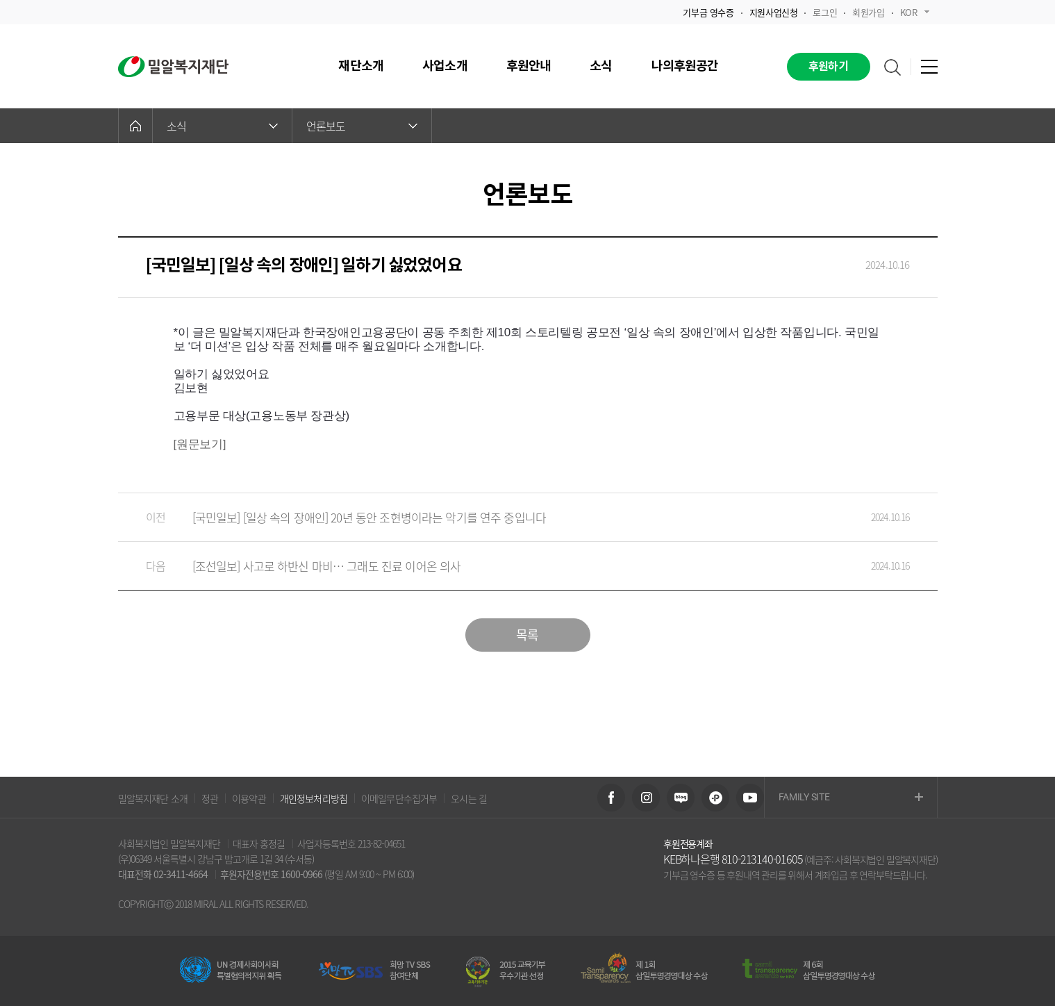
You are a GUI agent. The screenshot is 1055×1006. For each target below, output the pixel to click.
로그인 (825, 12)
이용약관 (249, 798)
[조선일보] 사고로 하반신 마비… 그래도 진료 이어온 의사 (514, 566)
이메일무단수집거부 (399, 798)
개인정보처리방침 (313, 798)
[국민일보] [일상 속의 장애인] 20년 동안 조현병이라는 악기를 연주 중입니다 (514, 517)
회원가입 (868, 12)
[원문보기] (200, 444)
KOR (914, 12)
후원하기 (828, 67)
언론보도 (361, 125)
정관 (209, 798)
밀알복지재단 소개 (153, 798)
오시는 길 (469, 798)
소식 (222, 125)
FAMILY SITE (851, 798)
